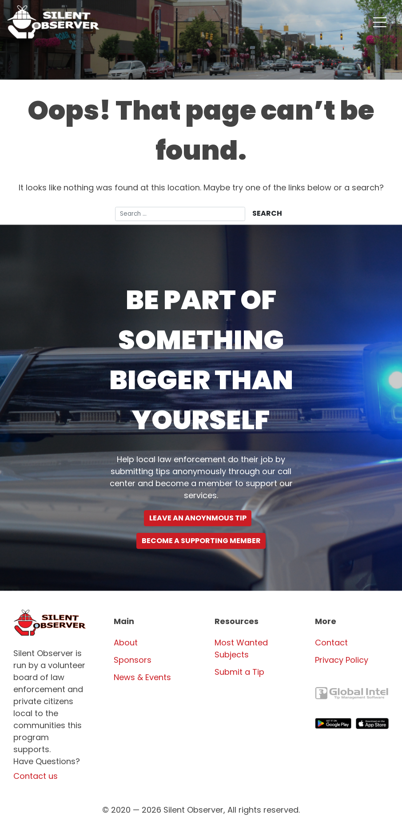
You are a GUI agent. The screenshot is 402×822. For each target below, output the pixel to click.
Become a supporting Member (201, 541)
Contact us (35, 776)
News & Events (142, 677)
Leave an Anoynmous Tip (198, 518)
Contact (331, 642)
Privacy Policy (341, 659)
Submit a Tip (239, 671)
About (126, 642)
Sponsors (132, 659)
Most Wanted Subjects (241, 648)
